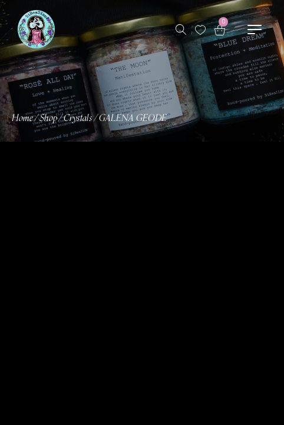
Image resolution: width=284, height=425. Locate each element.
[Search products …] (181, 29)
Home (22, 118)
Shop (48, 118)
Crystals (78, 118)
